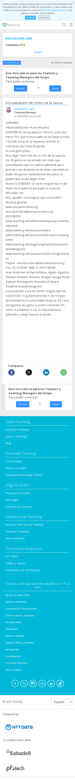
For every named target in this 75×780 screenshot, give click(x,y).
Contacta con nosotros (19, 506)
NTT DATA (11, 556)
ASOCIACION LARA (19, 38)
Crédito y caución (15, 563)
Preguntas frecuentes (18, 493)
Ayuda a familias (15, 635)
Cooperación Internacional (20, 608)
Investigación (13, 656)
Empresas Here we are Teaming (24, 524)
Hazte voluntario (15, 538)
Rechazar (44, 17)
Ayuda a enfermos (16, 601)
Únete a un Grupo (15, 468)
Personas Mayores (16, 663)
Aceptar (30, 17)
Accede (20, 88)
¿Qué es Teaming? (16, 436)
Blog (8, 443)
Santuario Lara (24, 109)
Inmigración (12, 649)
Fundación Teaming (17, 429)
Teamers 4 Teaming (17, 531)
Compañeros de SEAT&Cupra (22, 570)
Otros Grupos (13, 669)
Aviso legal (11, 500)
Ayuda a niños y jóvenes (19, 642)
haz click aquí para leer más (57, 10)
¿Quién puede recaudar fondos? (24, 475)
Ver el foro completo (61, 62)
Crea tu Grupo (13, 461)
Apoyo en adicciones (17, 595)
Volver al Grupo (12, 62)
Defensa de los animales (19, 615)
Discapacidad (13, 622)
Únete (37, 52)
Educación (11, 629)
